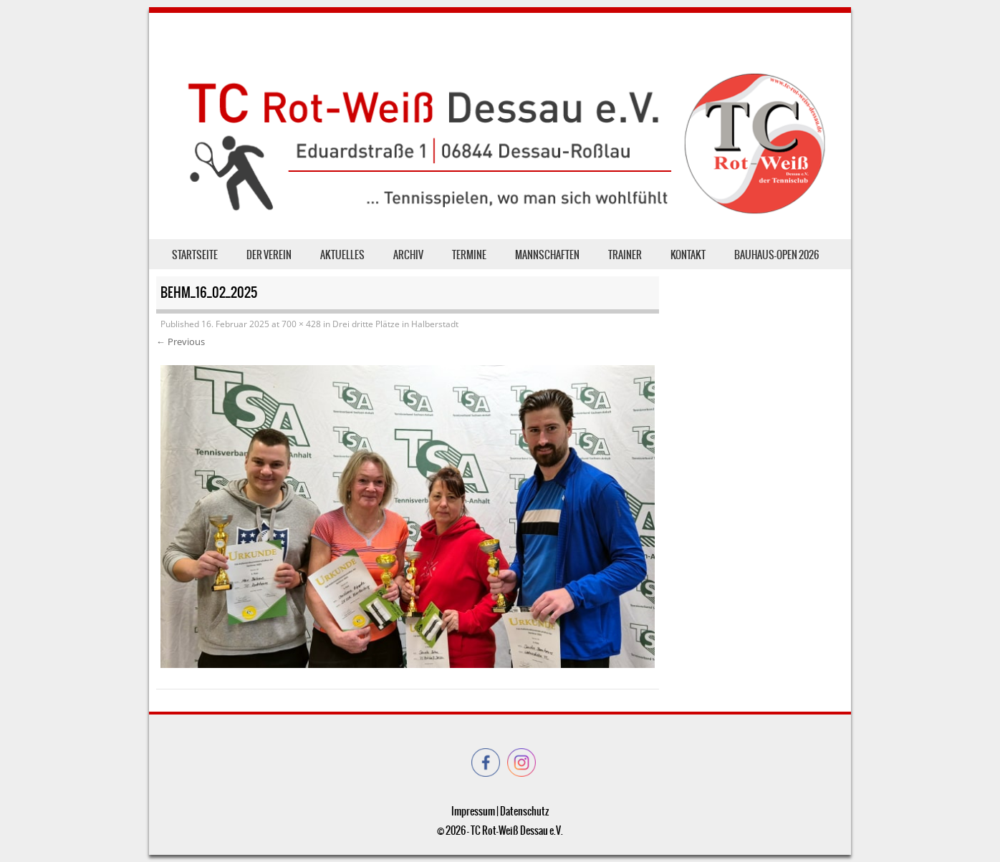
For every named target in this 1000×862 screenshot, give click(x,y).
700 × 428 (301, 324)
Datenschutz (524, 811)
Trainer (625, 255)
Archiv (408, 255)
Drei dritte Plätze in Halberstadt (395, 324)
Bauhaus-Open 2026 (776, 255)
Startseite (195, 255)
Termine (469, 255)
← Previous (180, 341)
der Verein (269, 255)
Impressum (473, 811)
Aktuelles (342, 255)
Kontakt (688, 255)
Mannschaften (547, 255)
